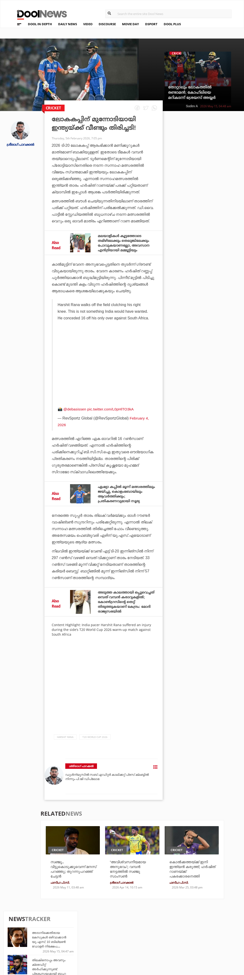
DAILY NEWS (67, 24)
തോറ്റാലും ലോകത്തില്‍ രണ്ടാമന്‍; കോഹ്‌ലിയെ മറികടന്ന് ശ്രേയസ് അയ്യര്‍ (191, 92)
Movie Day (147, 933)
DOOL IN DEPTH (40, 24)
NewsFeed (147, 939)
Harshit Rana (65, 741)
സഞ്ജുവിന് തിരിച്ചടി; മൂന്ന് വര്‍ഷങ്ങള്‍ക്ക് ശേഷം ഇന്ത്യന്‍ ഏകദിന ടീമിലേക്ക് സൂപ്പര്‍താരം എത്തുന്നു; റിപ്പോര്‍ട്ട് (213, 309)
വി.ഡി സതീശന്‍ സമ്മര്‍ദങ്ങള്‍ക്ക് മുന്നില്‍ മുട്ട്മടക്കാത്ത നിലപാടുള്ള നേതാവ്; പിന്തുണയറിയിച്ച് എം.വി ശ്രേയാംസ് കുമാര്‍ (214, 336)
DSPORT (151, 24)
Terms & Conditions (29, 939)
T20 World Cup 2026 (94, 741)
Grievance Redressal (30, 952)
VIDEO (87, 24)
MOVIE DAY (130, 24)
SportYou (111, 939)
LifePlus (109, 933)
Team (15, 927)
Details (72, 946)
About (16, 921)
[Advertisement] (104, 371)
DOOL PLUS (172, 24)
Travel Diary (113, 926)
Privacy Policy (24, 933)
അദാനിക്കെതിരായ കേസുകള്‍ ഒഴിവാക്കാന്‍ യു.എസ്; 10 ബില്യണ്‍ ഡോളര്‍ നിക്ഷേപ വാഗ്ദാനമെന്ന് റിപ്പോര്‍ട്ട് (212, 148)
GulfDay (109, 946)
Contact (18, 946)
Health (72, 939)
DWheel (73, 933)
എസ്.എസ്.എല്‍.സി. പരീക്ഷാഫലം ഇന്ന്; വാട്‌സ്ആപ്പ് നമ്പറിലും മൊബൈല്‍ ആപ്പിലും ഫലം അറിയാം (214, 282)
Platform (147, 926)
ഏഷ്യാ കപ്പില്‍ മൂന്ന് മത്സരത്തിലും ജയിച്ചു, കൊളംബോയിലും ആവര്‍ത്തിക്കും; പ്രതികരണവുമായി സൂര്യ (121, 495)
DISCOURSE (107, 24)
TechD (71, 926)
